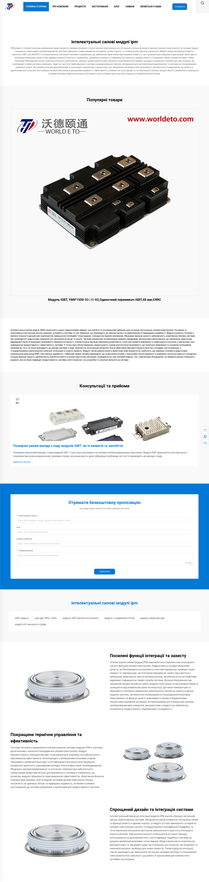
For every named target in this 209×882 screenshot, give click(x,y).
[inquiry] (205, 430)
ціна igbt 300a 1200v (46, 618)
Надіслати (104, 571)
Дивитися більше (21, 462)
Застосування (100, 6)
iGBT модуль (22, 618)
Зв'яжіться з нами (150, 6)
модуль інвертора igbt (152, 618)
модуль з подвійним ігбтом (119, 618)
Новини (130, 6)
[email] (205, 443)
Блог (117, 6)
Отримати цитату (180, 7)
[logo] (10, 6)
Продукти (80, 6)
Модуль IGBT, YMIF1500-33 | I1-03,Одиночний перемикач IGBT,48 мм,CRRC (104, 300)
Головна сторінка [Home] (36, 6)
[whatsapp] (205, 436)
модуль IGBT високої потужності (81, 618)
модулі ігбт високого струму (30, 624)
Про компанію (60, 6)
